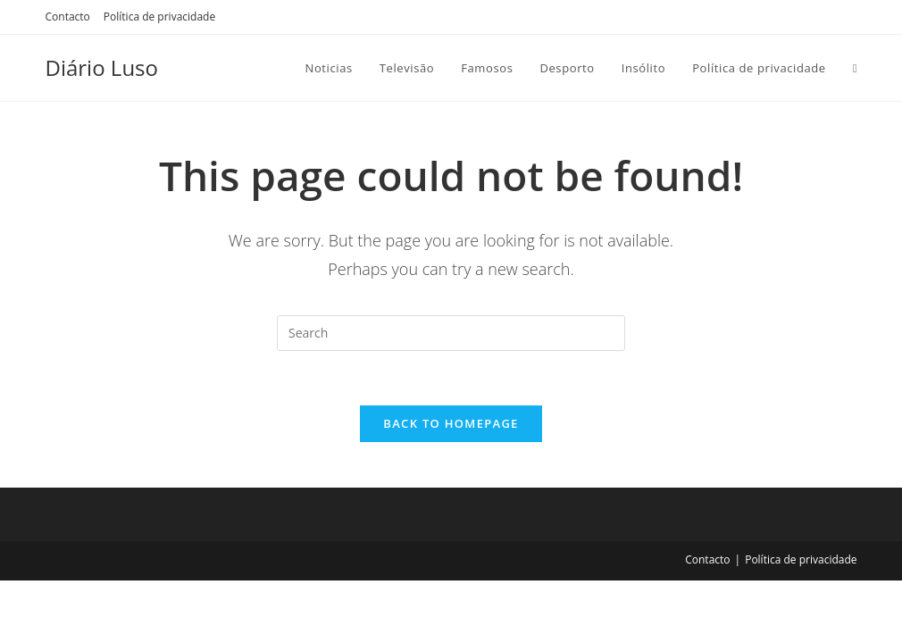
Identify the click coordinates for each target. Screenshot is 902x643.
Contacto (68, 16)
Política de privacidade (159, 16)
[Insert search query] (451, 333)
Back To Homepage (450, 423)
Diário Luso (102, 67)
